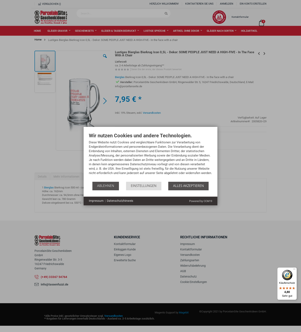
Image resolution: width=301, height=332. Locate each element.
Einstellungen (144, 185)
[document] (150, 157)
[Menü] (294, 270)
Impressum (96, 200)
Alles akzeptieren (188, 185)
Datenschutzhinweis (120, 200)
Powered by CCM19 (200, 201)
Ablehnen (105, 185)
